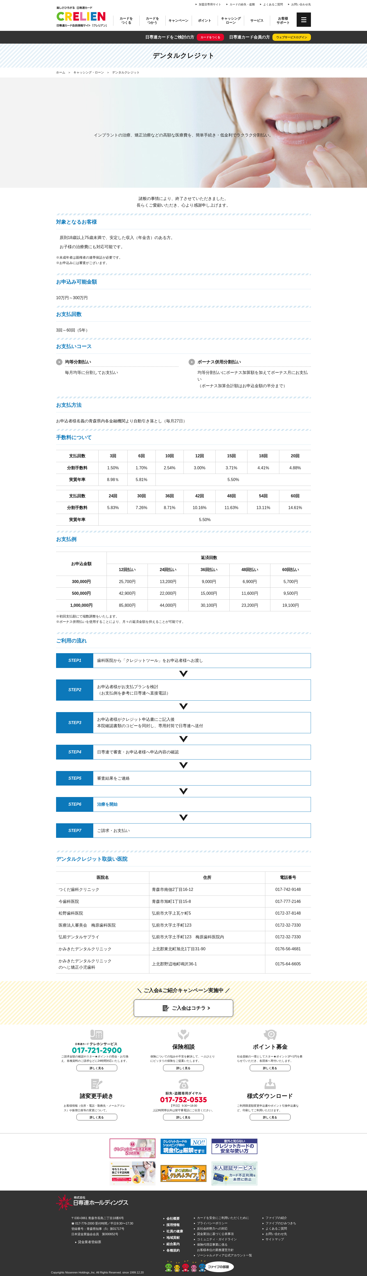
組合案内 (173, 1244)
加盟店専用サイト (210, 4)
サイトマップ (275, 1239)
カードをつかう (152, 20)
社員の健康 (174, 1231)
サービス (257, 20)
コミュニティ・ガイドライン (217, 1239)
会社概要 (173, 1218)
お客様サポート (283, 20)
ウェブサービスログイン (291, 37)
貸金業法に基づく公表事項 (215, 1234)
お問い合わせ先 (301, 4)
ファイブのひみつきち (281, 1223)
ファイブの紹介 (276, 1218)
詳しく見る (97, 1068)
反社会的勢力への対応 (212, 1228)
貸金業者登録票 (88, 1242)
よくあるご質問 (273, 4)
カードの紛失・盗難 (242, 4)
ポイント (204, 20)
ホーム (60, 72)
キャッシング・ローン (88, 72)
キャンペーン (178, 20)
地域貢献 (173, 1238)
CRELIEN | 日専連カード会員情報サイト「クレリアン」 (81, 16)
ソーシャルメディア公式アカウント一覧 (224, 1255)
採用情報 (173, 1225)
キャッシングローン (231, 20)
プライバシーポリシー (212, 1223)
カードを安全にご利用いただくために (223, 1218)
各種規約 (173, 1250)
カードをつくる (126, 20)
